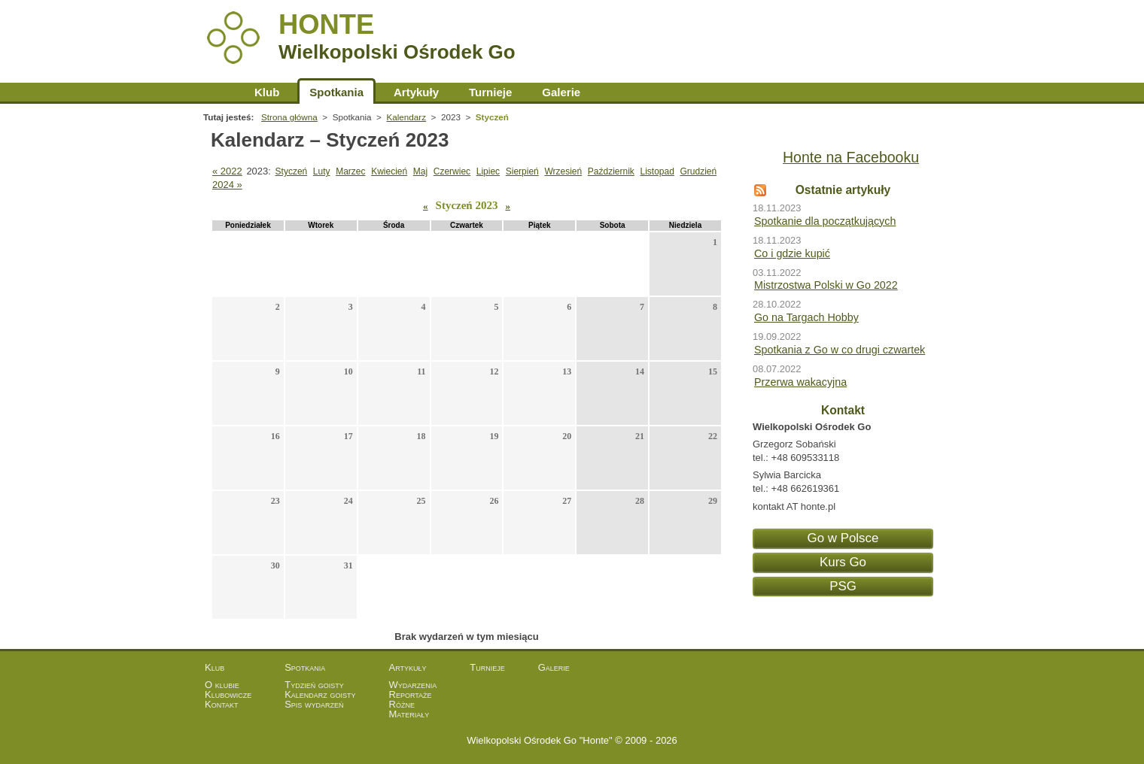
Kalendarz (406, 117)
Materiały (409, 714)
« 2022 (227, 171)
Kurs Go (843, 562)
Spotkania (336, 92)
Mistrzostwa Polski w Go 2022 (826, 285)
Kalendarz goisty (319, 694)
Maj (420, 171)
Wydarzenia (413, 684)
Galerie (561, 92)
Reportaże (410, 694)
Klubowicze (228, 694)
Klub (266, 92)
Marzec (350, 171)
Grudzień (698, 171)
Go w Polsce (843, 538)
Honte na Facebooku (851, 157)
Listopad (657, 171)
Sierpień (522, 171)
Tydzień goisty (314, 684)
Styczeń (291, 171)
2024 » (227, 184)
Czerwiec (452, 171)
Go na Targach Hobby (806, 317)
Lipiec (488, 171)
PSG (842, 586)
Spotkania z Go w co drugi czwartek (839, 350)
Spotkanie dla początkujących (825, 221)
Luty (321, 171)
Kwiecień (389, 171)
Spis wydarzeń (313, 704)
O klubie (222, 684)
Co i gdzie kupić (792, 253)
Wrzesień (563, 171)
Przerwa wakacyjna (800, 382)
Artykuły (416, 92)
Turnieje (490, 92)
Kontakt (222, 704)
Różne (402, 704)
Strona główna (221, 92)
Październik (611, 171)
